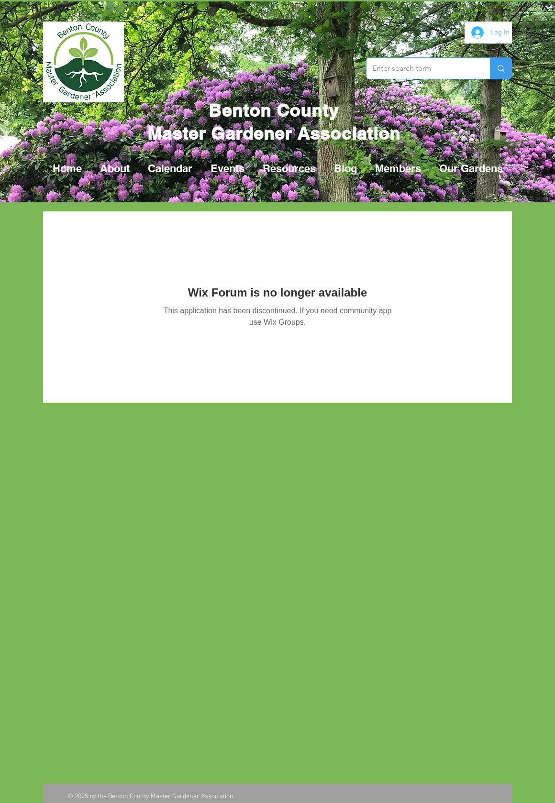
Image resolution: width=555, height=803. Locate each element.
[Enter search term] (421, 68)
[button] (227, 168)
